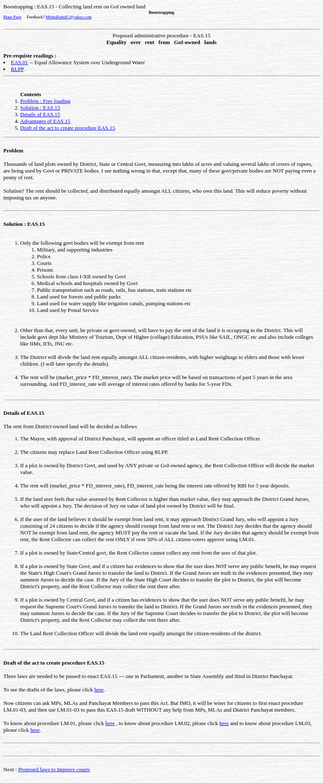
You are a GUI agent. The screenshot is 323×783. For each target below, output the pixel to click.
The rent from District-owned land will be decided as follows (161, 530)
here (98, 689)
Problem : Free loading (45, 101)
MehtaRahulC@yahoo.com (69, 17)
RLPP (17, 69)
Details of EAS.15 (40, 114)
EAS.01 (19, 62)
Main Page (12, 17)
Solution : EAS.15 (40, 108)
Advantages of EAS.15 (45, 121)
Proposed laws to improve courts (53, 769)
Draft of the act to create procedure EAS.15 (67, 128)
